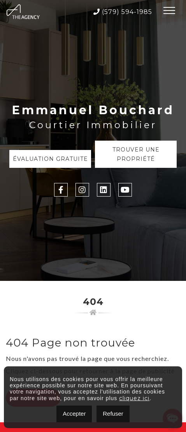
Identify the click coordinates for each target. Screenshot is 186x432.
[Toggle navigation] (169, 11)
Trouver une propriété (136, 154)
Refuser (113, 413)
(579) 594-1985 (122, 12)
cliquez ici (134, 398)
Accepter (74, 413)
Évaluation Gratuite (50, 158)
